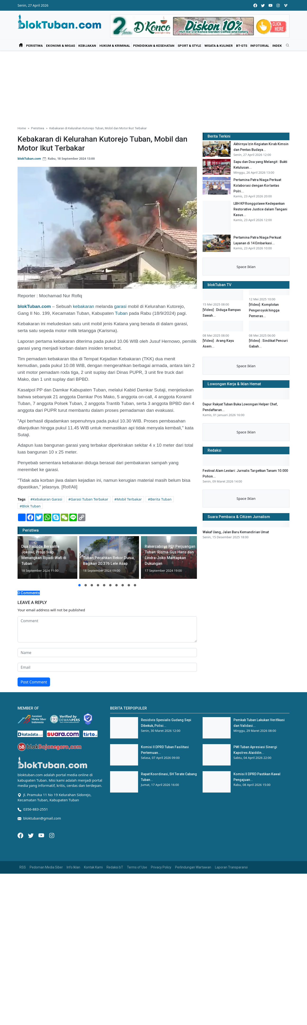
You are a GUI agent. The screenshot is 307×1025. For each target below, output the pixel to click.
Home (22, 128)
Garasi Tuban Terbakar (89, 499)
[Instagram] (52, 835)
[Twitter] (31, 835)
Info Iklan (73, 867)
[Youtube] (41, 835)
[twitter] (263, 5)
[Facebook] (21, 835)
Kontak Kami (93, 867)
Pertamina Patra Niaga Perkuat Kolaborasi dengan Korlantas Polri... (257, 185)
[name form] (107, 652)
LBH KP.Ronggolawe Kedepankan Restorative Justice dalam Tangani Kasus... (260, 209)
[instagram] (278, 5)
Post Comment (34, 682)
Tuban (121, 313)
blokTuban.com (29, 158)
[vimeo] (285, 5)
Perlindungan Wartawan (193, 867)
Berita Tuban (161, 499)
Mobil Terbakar (129, 499)
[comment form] (107, 629)
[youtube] (270, 5)
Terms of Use (137, 867)
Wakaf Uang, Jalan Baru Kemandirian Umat (236, 567)
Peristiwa (34, 45)
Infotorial (259, 45)
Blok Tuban (31, 506)
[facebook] (255, 5)
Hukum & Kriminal (114, 45)
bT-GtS (241, 45)
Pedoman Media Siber (46, 867)
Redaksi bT (115, 867)
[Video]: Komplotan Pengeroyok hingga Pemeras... (264, 345)
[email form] (107, 667)
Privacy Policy (161, 867)
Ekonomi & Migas (60, 45)
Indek (277, 45)
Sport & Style (189, 45)
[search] (285, 46)
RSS (22, 867)
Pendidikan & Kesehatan (153, 45)
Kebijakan (87, 45)
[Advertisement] (153, 86)
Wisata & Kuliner (219, 45)
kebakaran (83, 306)
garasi (120, 306)
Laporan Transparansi (231, 867)
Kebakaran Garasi (47, 499)
